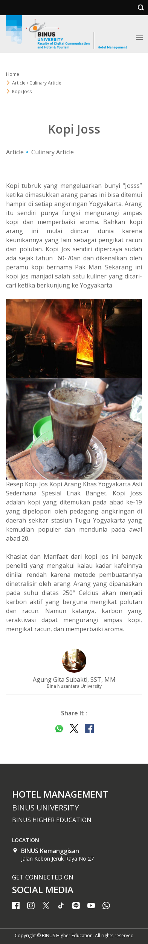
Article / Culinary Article (36, 83)
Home (12, 74)
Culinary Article (52, 152)
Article (15, 152)
